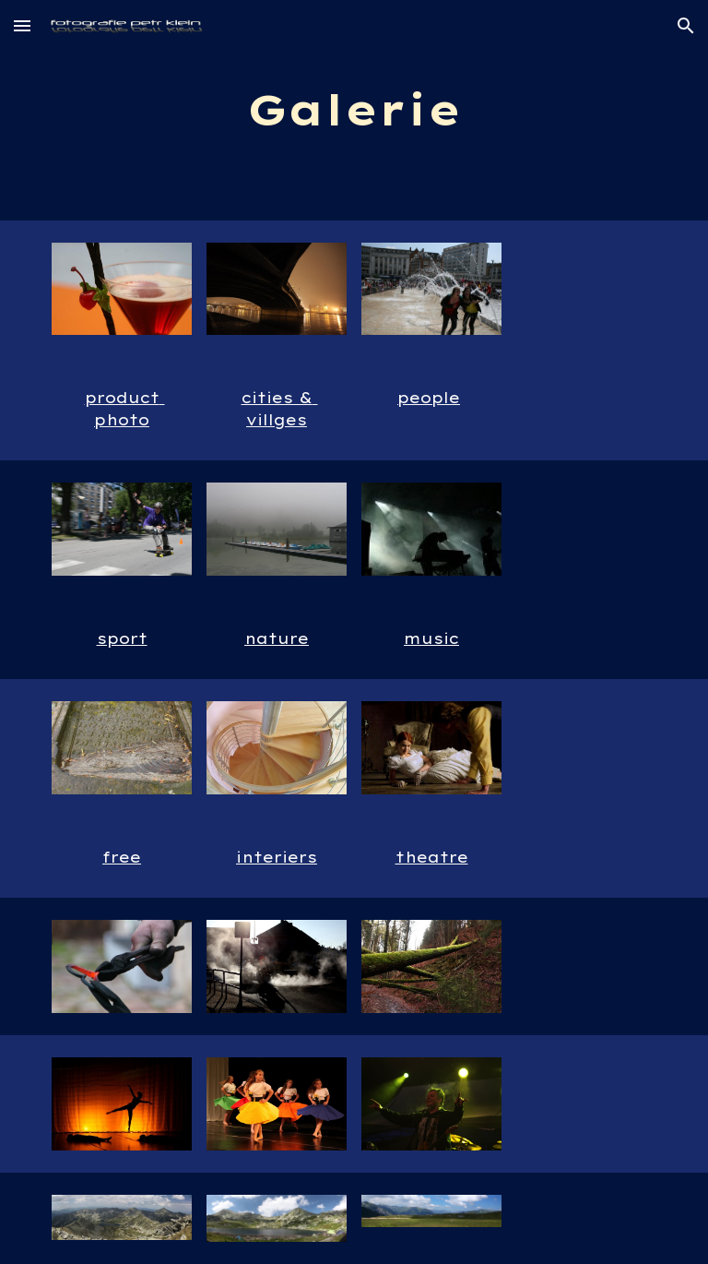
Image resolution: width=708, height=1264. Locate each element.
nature (276, 638)
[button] (22, 25)
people (428, 397)
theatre (431, 857)
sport (122, 638)
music (431, 638)
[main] (353, 110)
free (121, 857)
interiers (276, 857)
